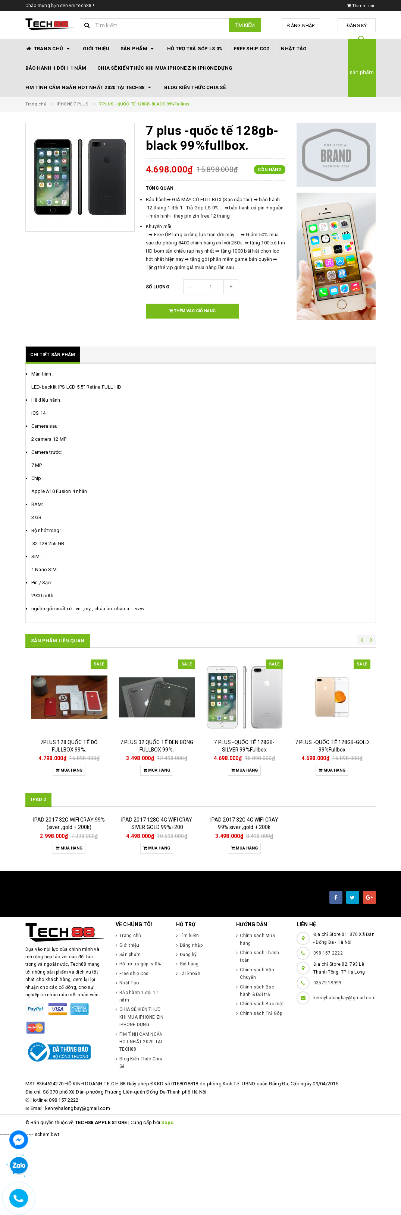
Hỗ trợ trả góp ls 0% (195, 48)
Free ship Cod (252, 48)
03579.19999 (327, 1059)
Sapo (167, 1199)
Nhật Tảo (293, 48)
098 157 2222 (328, 1029)
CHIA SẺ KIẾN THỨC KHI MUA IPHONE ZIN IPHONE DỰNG (164, 68)
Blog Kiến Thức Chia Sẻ (195, 87)
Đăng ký (357, 25)
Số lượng (157, 286)
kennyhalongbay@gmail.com (344, 1074)
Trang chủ (48, 49)
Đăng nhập (302, 25)
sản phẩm (362, 72)
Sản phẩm (138, 49)
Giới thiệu (96, 48)
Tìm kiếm (245, 25)
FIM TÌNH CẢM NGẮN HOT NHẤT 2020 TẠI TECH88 (89, 87)
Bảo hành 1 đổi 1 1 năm (56, 68)
